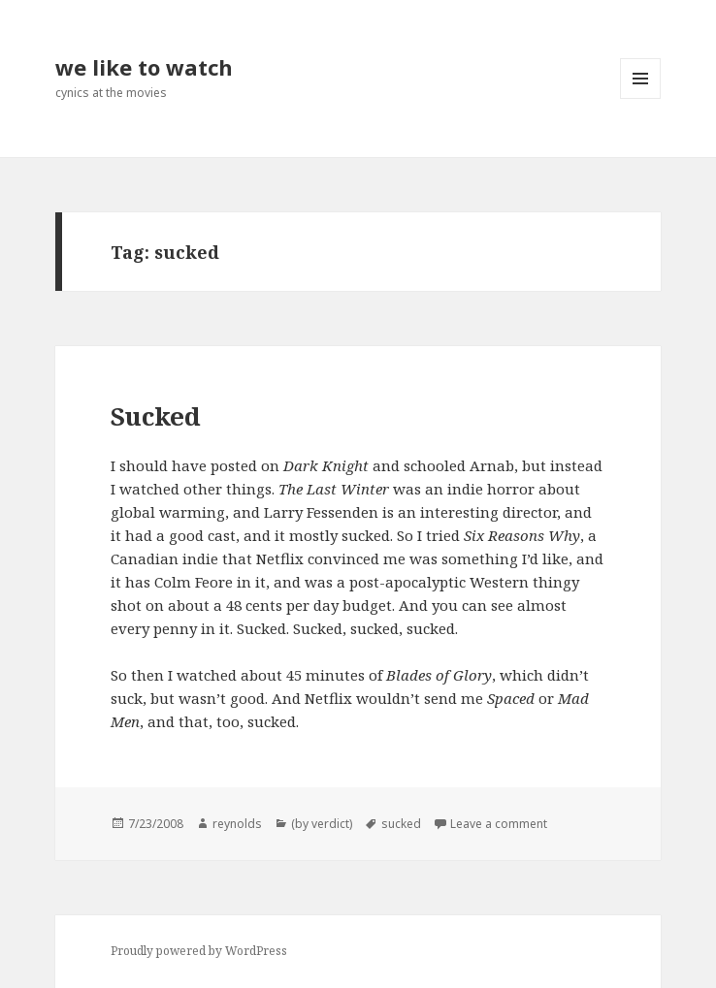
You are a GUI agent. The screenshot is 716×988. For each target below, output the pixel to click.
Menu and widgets (641, 98)
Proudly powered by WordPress (199, 950)
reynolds (237, 823)
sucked (401, 823)
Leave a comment (498, 823)
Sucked (156, 415)
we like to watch (144, 66)
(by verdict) (321, 823)
